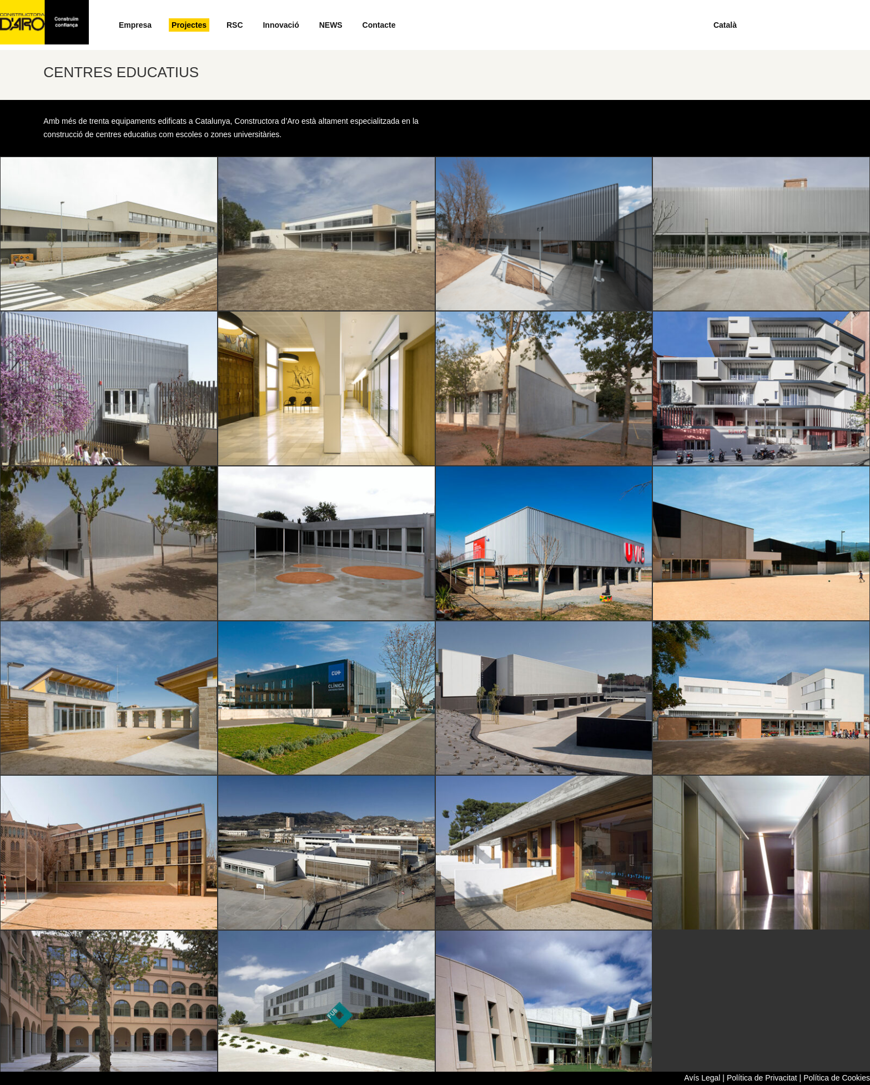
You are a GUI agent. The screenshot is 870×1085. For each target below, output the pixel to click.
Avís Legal (702, 1077)
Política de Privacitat (762, 1077)
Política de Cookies (836, 1077)
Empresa (135, 25)
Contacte (379, 25)
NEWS (331, 25)
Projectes (189, 25)
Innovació (281, 25)
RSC (235, 25)
